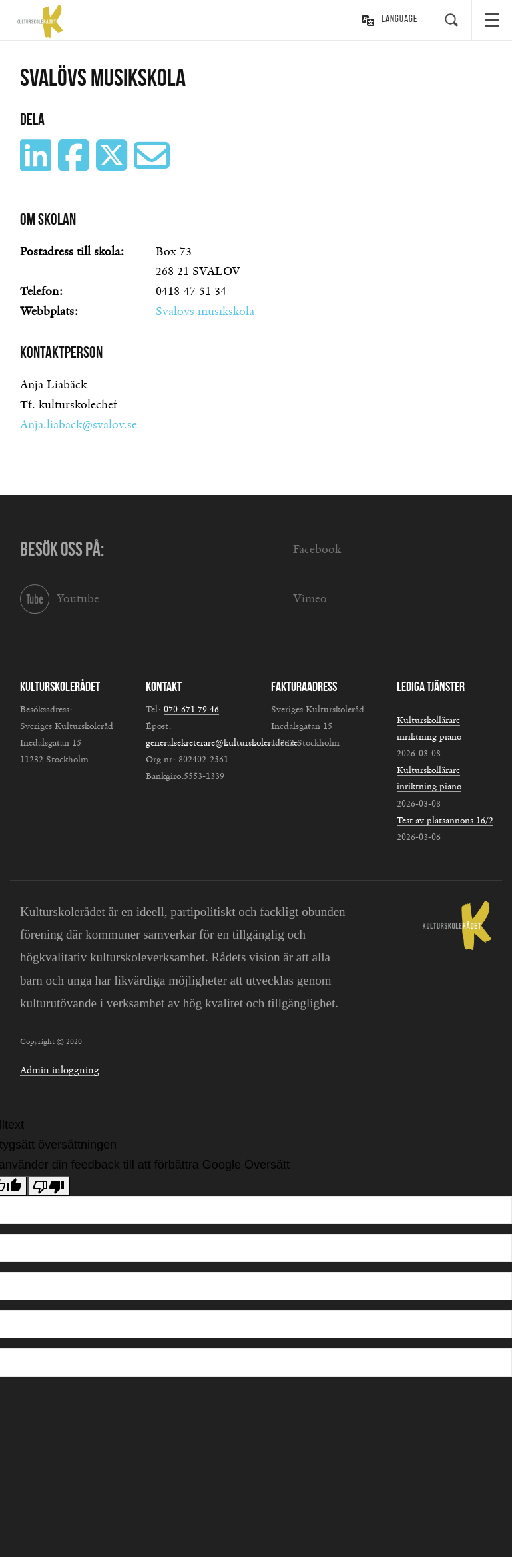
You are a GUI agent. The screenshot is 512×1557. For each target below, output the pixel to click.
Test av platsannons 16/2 (445, 820)
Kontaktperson (61, 352)
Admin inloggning (59, 1070)
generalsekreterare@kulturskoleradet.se (222, 743)
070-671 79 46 (191, 709)
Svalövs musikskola (205, 312)
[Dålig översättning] (48, 1186)
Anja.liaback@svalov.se (78, 425)
